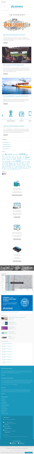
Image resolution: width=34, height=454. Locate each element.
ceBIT (7, 167)
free (6, 156)
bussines (13, 169)
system (14, 159)
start (10, 169)
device (5, 168)
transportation (20, 168)
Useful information (6, 142)
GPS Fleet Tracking (3, 406)
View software (15, 384)
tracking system (21, 162)
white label (13, 161)
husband (25, 159)
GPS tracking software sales (10, 423)
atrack (24, 157)
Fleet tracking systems (6, 146)
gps (6, 154)
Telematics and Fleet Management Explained (13, 126)
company (8, 159)
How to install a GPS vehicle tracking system (13, 65)
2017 (14, 166)
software (18, 161)
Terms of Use (14, 448)
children (6, 157)
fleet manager (19, 163)
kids (10, 157)
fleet (14, 162)
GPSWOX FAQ (3, 400)
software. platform (14, 168)
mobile (3, 154)
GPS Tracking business (4, 408)
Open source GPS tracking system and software (14, 34)
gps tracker (19, 157)
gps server (29, 159)
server (12, 162)
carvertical (3, 169)
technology (4, 161)
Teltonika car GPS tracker (4, 413)
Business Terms (24, 448)
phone (16, 154)
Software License (19, 448)
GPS (13, 167)
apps (10, 168)
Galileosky (24, 168)
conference (3, 167)
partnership (4, 159)
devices (15, 163)
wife (22, 159)
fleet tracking (6, 163)
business (8, 161)
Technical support (7, 427)
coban (15, 164)
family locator (14, 157)
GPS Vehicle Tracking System (5, 405)
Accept (29, 452)
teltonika (23, 164)
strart (26, 167)
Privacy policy (9, 448)
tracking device (19, 159)
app (27, 154)
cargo (23, 163)
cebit (8, 169)
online (23, 161)
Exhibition (10, 167)
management (11, 163)
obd (25, 162)
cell (13, 154)
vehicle (6, 162)
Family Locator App (4, 403)
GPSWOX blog (3, 398)
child (11, 159)
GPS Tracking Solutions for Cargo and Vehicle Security (15, 96)
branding (15, 167)
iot (6, 169)
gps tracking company (21, 167)
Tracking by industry (6, 144)
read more (5, 42)
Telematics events (6, 148)
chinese (28, 163)
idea (16, 169)
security (3, 162)
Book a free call (6, 435)
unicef (8, 168)
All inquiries (10, 431)
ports (25, 163)
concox (19, 169)
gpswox (27, 157)
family (20, 156)
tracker (10, 154)
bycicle (26, 161)
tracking (22, 154)
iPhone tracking (3, 411)
